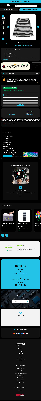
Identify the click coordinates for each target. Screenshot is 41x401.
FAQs (20, 353)
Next (6, 231)
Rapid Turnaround (20, 367)
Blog (20, 351)
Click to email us (11, 110)
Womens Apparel (13, 12)
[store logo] (5, 5)
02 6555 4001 (20, 262)
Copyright (28, 397)
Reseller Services (20, 373)
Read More (5, 55)
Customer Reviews (20, 371)
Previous (2, 231)
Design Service (9, 9)
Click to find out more (29, 110)
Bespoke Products (20, 378)
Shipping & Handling (21, 354)
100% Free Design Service (20, 366)
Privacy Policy (22, 397)
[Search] (35, 6)
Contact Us (20, 349)
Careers (20, 356)
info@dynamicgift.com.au (31, 9)
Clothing (6, 12)
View (3, 224)
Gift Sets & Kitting (20, 376)
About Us (20, 347)
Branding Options (11, 119)
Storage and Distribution (20, 375)
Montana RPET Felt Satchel (8, 219)
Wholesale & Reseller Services (20, 369)
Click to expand (20, 100)
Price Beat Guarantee (20, 364)
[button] (8, 25)
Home (2, 12)
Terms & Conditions (14, 397)
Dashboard (20, 386)
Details (3, 119)
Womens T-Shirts (20, 12)
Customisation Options (23, 38)
